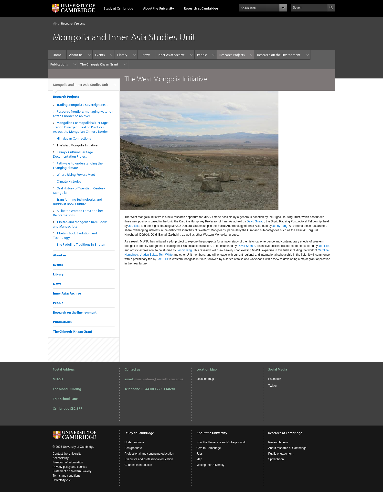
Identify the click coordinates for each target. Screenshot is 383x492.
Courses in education (138, 465)
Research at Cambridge (201, 8)
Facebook (274, 379)
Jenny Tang (279, 226)
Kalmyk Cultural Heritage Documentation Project (73, 154)
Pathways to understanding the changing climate (78, 165)
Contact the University (67, 453)
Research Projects (73, 23)
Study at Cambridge (118, 8)
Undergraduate (134, 442)
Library (122, 55)
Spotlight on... (277, 459)
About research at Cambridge (287, 448)
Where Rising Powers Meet (76, 174)
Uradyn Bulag (148, 254)
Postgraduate (133, 448)
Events (100, 55)
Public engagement (280, 453)
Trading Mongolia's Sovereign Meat (82, 104)
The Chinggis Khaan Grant (99, 64)
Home (55, 24)
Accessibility (61, 458)
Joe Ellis (133, 226)
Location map (205, 379)
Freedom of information (68, 462)
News (146, 55)
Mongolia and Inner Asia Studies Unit (80, 86)
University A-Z (62, 480)
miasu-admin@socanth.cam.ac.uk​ (158, 379)
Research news (278, 442)
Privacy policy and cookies (70, 467)
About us (76, 55)
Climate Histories (69, 181)
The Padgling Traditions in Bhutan (81, 244)
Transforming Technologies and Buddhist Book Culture (77, 201)
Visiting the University (210, 465)
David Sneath (255, 221)
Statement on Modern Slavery (72, 471)
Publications (59, 64)
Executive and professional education (149, 459)
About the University (158, 8)
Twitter (272, 385)
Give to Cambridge (208, 448)
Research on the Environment (278, 55)
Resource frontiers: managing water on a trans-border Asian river (83, 113)
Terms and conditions (66, 475)
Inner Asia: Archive (171, 55)
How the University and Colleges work (221, 442)
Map (199, 459)
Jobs (199, 453)
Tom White (166, 254)
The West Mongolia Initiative (77, 145)
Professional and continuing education (149, 453)
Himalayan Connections (74, 138)
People (202, 55)
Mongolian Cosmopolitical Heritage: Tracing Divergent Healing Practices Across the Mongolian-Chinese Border (80, 127)
